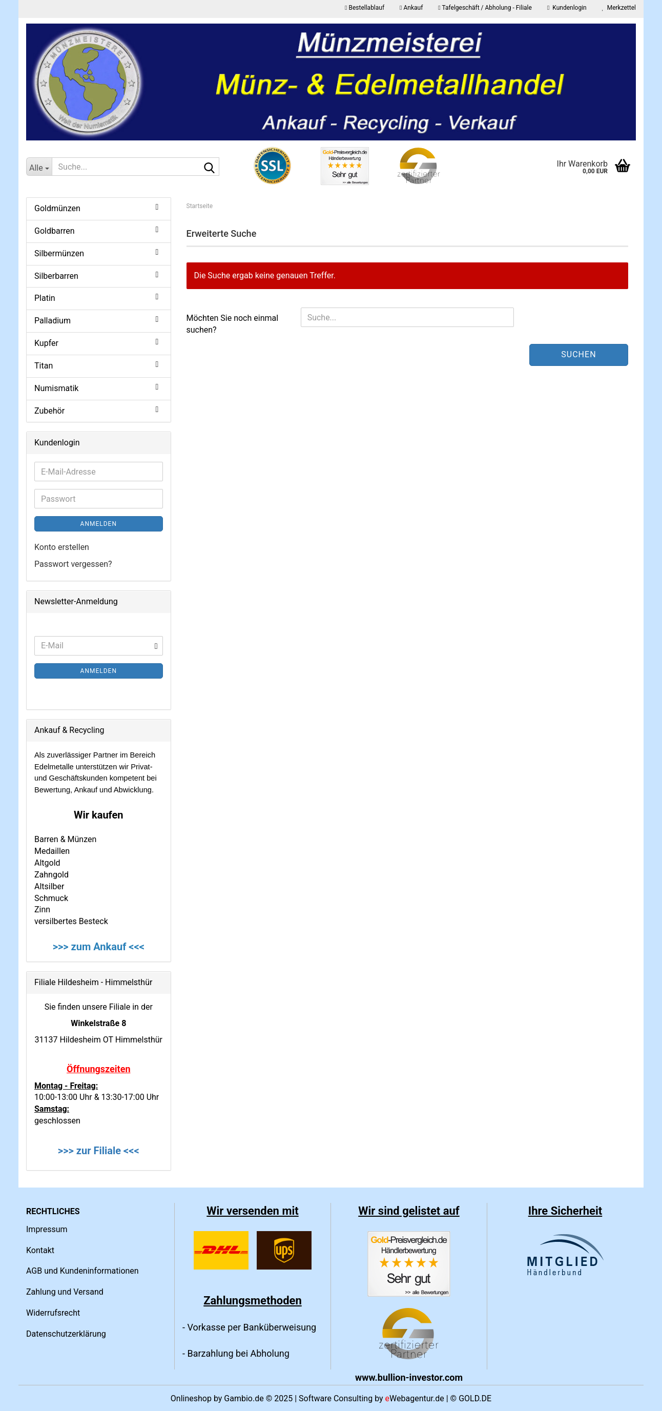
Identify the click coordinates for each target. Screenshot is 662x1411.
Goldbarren (54, 231)
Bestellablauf (364, 7)
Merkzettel (619, 7)
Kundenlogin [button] (567, 7)
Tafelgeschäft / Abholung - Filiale (485, 7)
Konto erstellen (61, 547)
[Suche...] (39, 166)
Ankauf (411, 7)
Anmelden (98, 523)
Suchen (578, 354)
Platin (44, 298)
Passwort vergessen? (73, 564)
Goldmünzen (57, 208)
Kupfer (46, 343)
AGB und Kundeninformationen (82, 1271)
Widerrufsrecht (53, 1313)
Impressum (47, 1229)
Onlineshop (191, 1398)
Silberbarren (56, 276)
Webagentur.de (414, 1398)
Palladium (52, 320)
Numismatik (56, 388)
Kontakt (40, 1250)
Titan (43, 366)
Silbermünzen (59, 253)
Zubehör (49, 411)
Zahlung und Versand (65, 1292)
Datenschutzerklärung (66, 1334)
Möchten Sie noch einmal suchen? (233, 324)
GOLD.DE (475, 1398)
